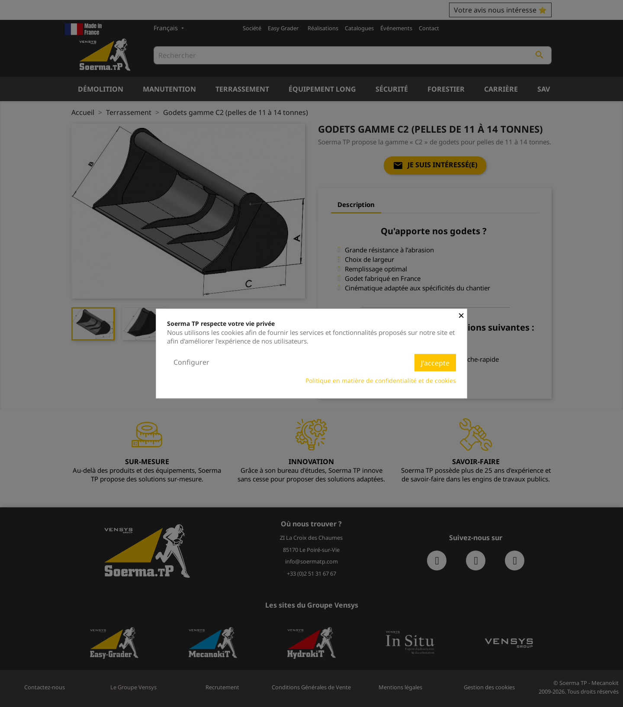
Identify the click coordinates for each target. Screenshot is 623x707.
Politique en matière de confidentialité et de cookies (380, 380)
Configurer (191, 362)
